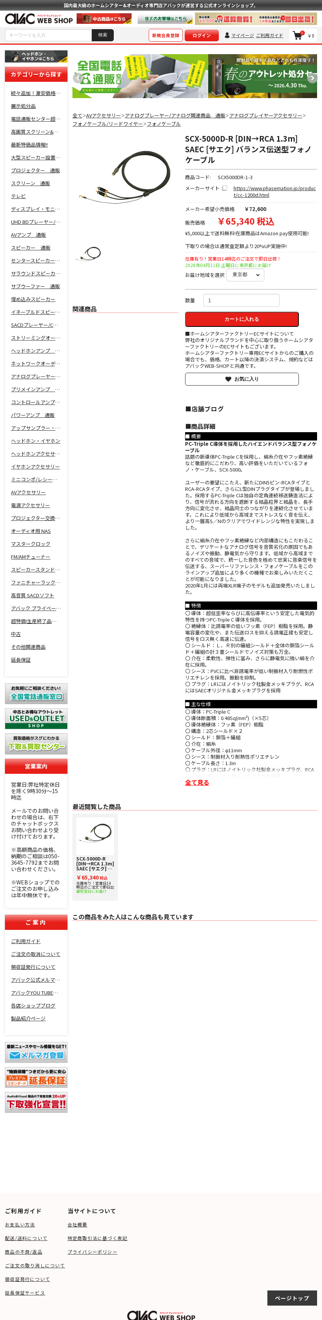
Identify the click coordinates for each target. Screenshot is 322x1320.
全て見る (197, 782)
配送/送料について (26, 1238)
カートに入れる (242, 319)
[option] (140, 76)
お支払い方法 (20, 1224)
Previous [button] (76, 76)
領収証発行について (27, 1279)
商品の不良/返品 (23, 1251)
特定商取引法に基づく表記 (97, 1238)
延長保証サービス (25, 1292)
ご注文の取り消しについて (35, 1265)
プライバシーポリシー (93, 1251)
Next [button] (310, 76)
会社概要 (78, 1224)
